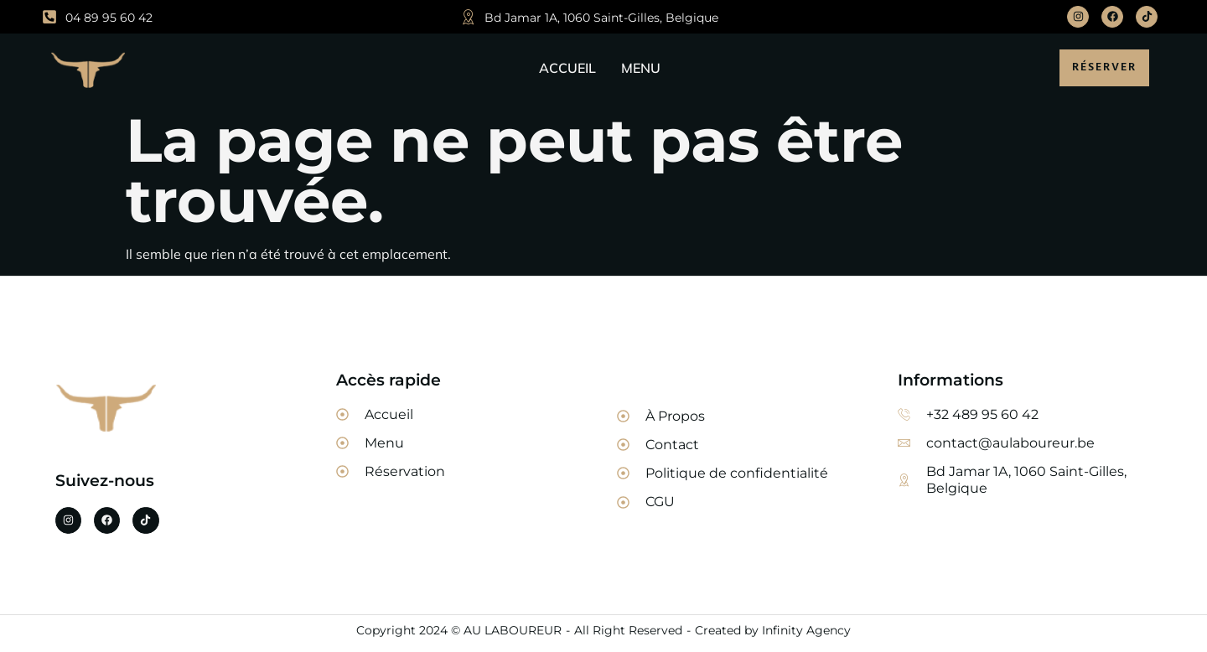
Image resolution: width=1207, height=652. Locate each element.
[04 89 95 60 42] (49, 16)
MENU (640, 68)
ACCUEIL (567, 68)
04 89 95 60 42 (109, 17)
